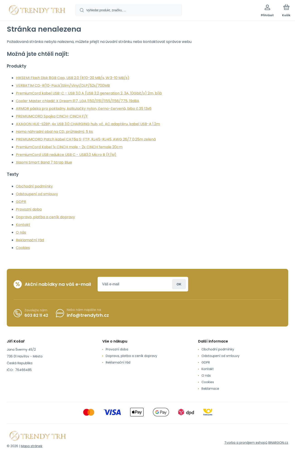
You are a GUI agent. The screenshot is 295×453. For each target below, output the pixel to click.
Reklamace (210, 388)
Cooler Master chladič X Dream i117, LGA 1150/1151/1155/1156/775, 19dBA (77, 100)
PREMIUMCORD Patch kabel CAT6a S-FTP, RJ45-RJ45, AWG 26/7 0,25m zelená (86, 139)
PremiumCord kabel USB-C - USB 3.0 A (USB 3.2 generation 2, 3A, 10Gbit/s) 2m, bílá (89, 93)
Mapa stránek (31, 446)
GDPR (21, 201)
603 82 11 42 (36, 315)
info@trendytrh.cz (88, 315)
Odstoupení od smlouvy (37, 194)
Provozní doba (29, 209)
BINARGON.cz (278, 442)
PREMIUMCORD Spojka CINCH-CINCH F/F (52, 116)
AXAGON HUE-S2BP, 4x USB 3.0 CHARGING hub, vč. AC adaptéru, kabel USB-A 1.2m (88, 124)
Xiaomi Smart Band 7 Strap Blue (44, 162)
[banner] (37, 11)
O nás (21, 232)
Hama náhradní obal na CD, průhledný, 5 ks (54, 131)
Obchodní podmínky (34, 186)
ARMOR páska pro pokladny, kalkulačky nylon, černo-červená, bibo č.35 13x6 (83, 108)
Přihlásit (179, 284)
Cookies (23, 247)
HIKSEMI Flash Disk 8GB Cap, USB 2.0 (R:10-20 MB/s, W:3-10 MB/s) (72, 77)
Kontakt (23, 224)
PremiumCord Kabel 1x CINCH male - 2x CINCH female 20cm (69, 147)
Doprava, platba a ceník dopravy (45, 217)
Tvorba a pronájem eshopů (245, 442)
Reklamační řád (30, 240)
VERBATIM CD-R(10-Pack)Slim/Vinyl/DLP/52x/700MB (63, 85)
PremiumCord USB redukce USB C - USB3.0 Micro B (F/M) (66, 154)
